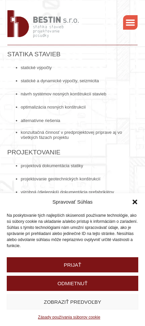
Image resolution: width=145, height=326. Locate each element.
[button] (135, 202)
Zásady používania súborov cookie (69, 317)
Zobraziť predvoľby (72, 302)
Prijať (72, 265)
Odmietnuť (72, 283)
